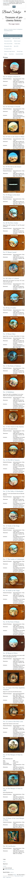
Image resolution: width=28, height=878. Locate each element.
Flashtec (14, 874)
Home (4, 861)
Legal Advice (8, 877)
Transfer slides (17, 43)
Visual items (11, 54)
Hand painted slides (8, 41)
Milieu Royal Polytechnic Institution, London (13, 35)
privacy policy (5, 2)
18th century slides (16, 38)
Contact (4, 866)
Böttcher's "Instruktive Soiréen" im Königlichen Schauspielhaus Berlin (13, 30)
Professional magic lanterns (9, 51)
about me (12, 872)
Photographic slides (8, 46)
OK (14, 6)
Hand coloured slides (8, 43)
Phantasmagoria (7, 38)
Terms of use (17, 876)
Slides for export (17, 41)
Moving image (19, 51)
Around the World (19, 54)
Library (5, 54)
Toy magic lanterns (7, 48)
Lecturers (6, 33)
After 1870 (16, 46)
